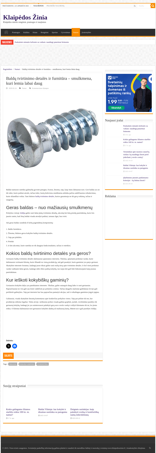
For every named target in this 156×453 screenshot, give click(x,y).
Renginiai (44, 32)
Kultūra (26, 32)
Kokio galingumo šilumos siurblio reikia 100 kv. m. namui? (18, 412)
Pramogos (16, 32)
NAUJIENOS (39, 6)
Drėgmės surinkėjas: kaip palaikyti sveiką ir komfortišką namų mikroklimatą (84, 412)
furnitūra (43, 364)
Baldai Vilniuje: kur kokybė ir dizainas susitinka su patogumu (52, 410)
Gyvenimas (65, 32)
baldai (13, 364)
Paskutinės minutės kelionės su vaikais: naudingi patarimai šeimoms (42, 42)
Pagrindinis (7, 69)
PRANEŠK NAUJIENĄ (55, 6)
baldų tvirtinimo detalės (44, 196)
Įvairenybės (86, 32)
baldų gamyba (27, 364)
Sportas (55, 32)
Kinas (35, 32)
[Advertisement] (78, 55)
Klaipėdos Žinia (25, 17)
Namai (6, 32)
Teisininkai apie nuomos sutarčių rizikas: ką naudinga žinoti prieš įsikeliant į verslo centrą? (136, 154)
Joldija (22, 213)
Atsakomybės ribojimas (135, 448)
